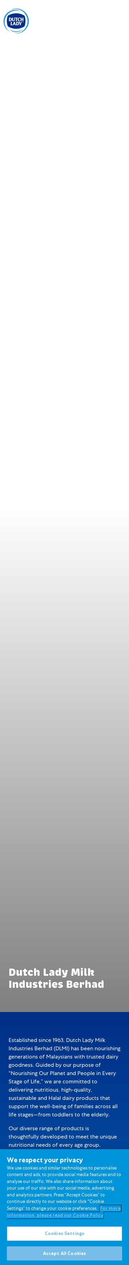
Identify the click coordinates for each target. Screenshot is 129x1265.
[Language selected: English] (90, 21)
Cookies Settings (64, 1235)
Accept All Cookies (64, 1255)
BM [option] (90, 22)
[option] (90, 22)
